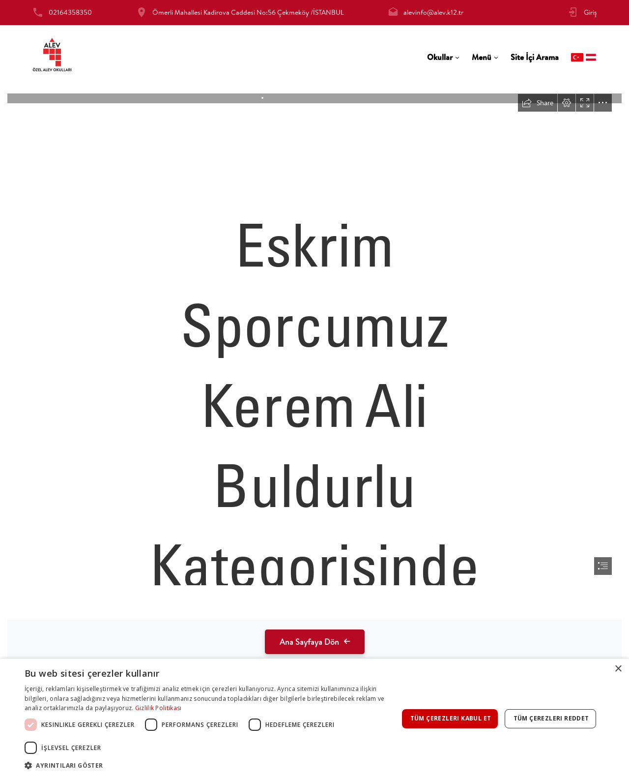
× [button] (618, 669)
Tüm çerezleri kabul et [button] (450, 718)
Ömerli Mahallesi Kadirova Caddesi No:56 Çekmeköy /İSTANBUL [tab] (248, 12)
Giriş (590, 12)
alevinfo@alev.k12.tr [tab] (433, 12)
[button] (212, 765)
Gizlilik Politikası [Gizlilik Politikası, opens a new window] (158, 708)
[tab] (443, 57)
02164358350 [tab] (70, 12)
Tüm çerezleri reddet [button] (551, 718)
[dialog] (314, 719)
